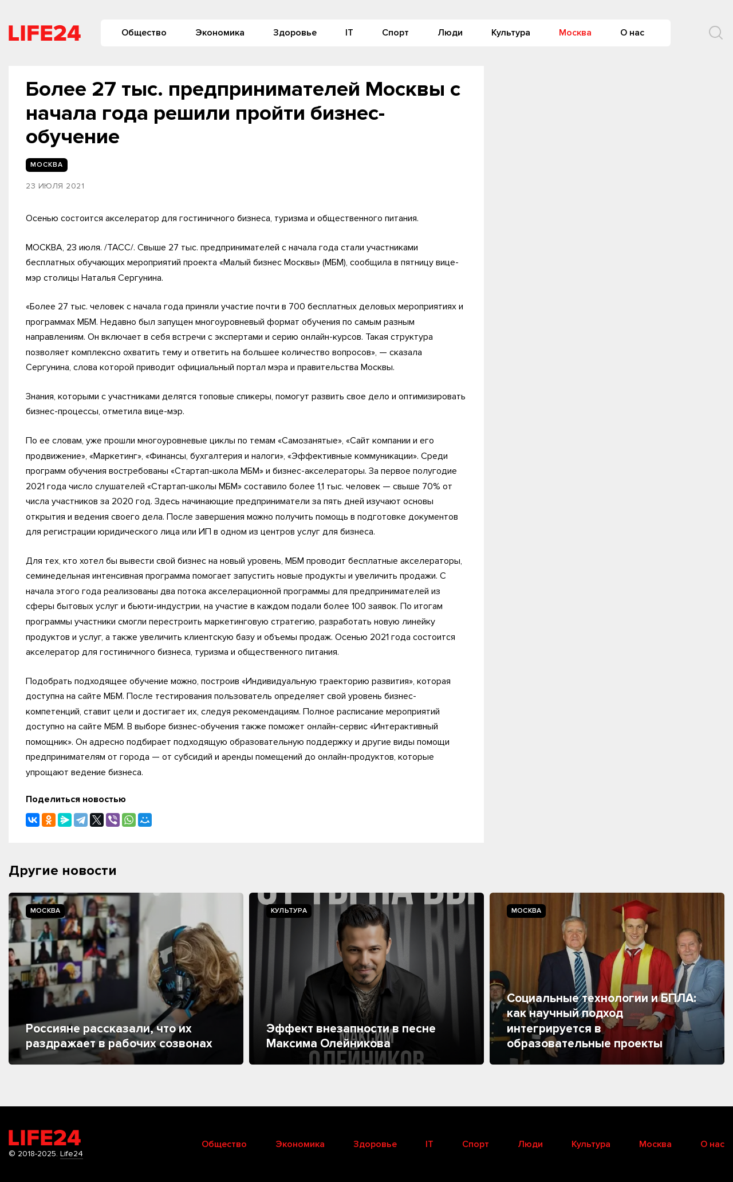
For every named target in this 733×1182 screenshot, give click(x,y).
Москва (575, 32)
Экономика (220, 32)
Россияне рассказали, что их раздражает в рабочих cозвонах (119, 1036)
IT (349, 32)
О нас (632, 32)
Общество (144, 32)
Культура (510, 32)
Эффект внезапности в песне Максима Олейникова (351, 1036)
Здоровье (295, 32)
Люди (450, 32)
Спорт (395, 32)
